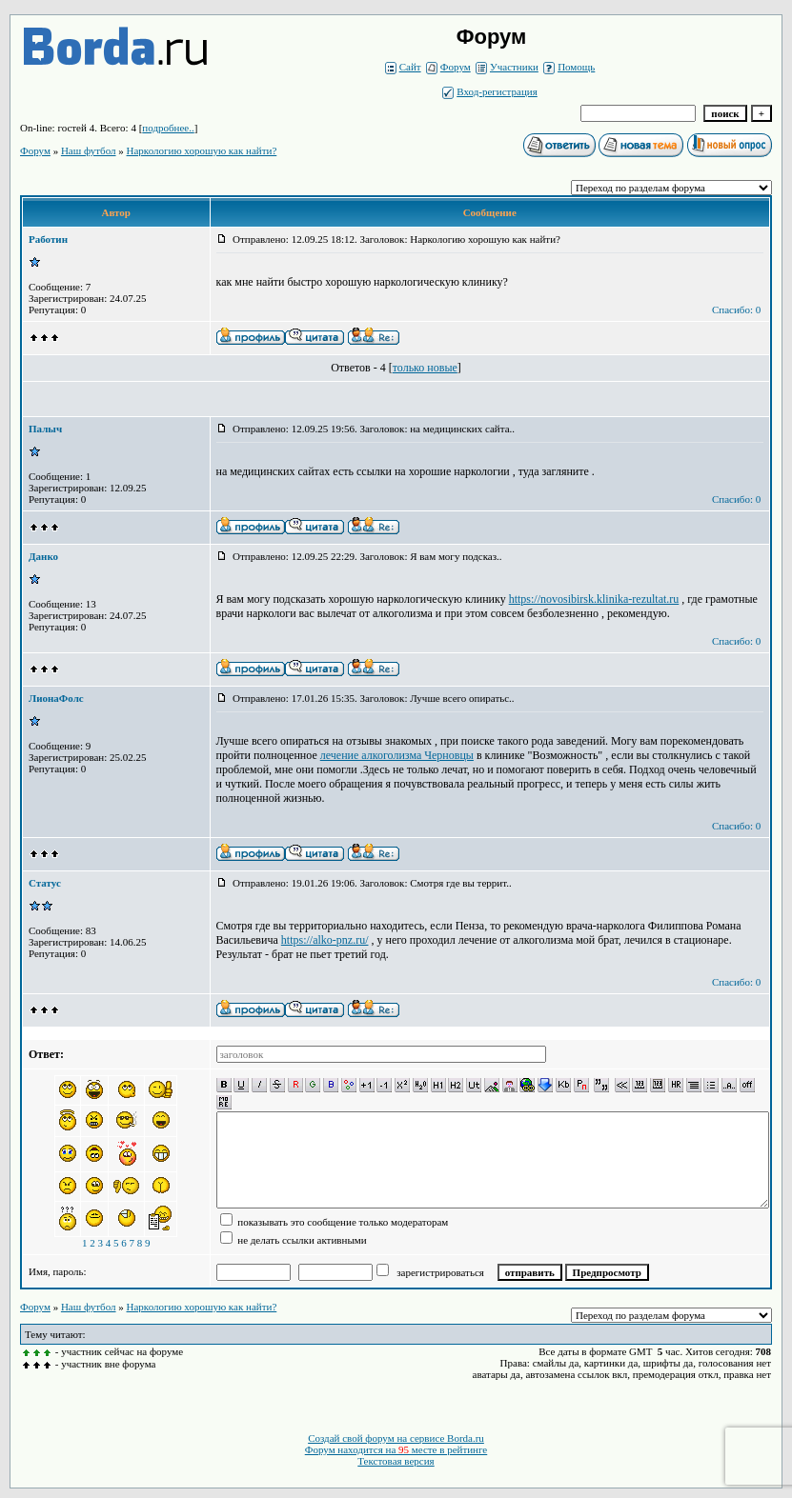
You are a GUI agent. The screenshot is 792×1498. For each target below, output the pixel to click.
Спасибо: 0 (736, 309)
